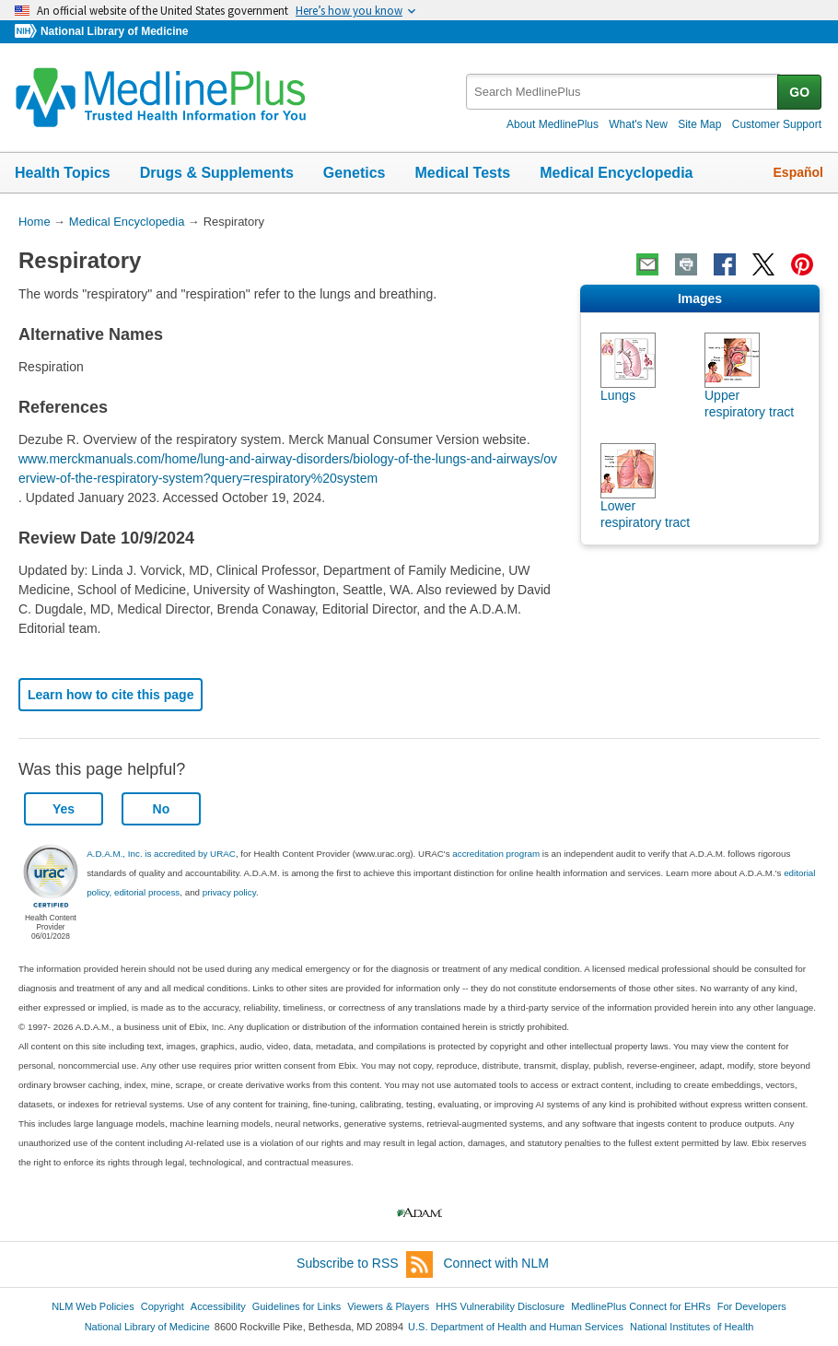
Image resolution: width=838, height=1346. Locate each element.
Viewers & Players (388, 1306)
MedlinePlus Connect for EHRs (640, 1306)
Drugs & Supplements (217, 173)
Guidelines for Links (296, 1306)
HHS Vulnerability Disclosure (500, 1306)
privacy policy (229, 892)
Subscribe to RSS (365, 1264)
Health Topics (63, 173)
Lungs (617, 395)
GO (799, 92)
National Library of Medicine (114, 31)
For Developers (751, 1306)
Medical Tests (462, 173)
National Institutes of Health (691, 1326)
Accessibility (218, 1306)
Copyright (162, 1306)
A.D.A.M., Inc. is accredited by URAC (161, 854)
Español (798, 172)
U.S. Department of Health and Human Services (515, 1326)
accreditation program (496, 854)
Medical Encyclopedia (616, 173)
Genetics (354, 173)
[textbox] (623, 92)
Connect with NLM (496, 1263)
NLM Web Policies (93, 1306)
